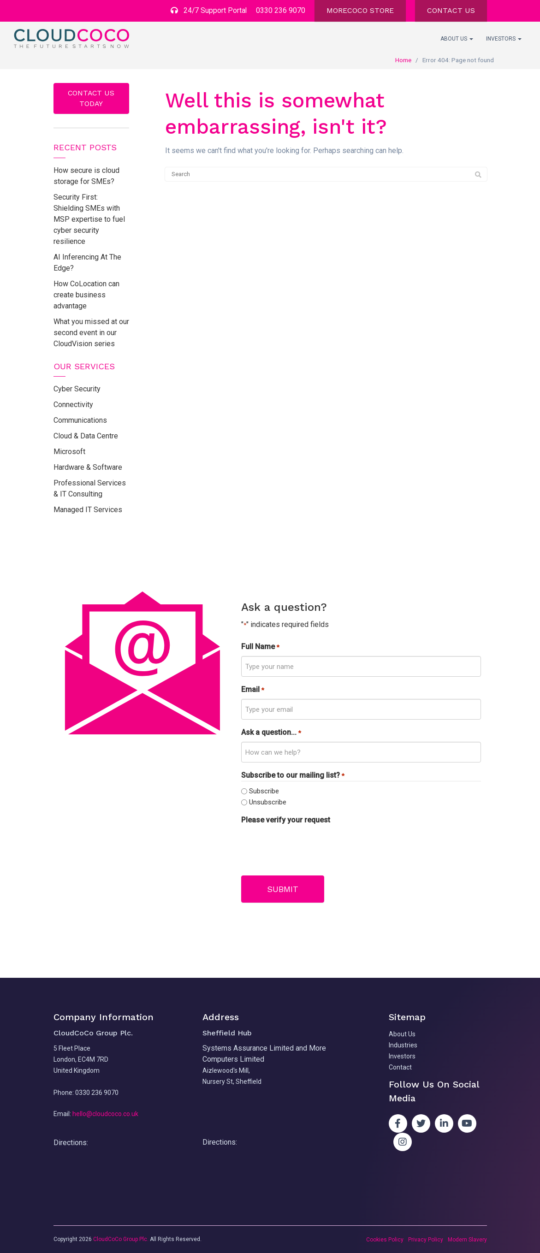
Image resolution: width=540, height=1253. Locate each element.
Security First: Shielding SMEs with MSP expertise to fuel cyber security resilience (89, 219)
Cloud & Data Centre (85, 436)
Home (403, 60)
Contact (400, 1067)
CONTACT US (451, 10)
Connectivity (73, 405)
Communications (80, 420)
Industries (403, 1045)
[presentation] (311, 848)
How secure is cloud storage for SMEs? (86, 176)
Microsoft (69, 452)
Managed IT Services (87, 510)
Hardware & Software (87, 467)
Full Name (260, 647)
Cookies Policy (385, 1239)
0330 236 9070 (280, 10)
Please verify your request (285, 820)
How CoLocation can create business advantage (86, 294)
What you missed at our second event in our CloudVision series (91, 332)
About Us (456, 38)
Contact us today (91, 98)
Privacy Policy (425, 1239)
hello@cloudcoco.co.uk (105, 1113)
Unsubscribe (267, 802)
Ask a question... (271, 733)
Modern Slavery (467, 1239)
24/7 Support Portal (208, 10)
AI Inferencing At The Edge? (87, 262)
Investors (504, 38)
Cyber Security (77, 389)
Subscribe (264, 791)
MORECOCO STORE (360, 10)
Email (252, 690)
